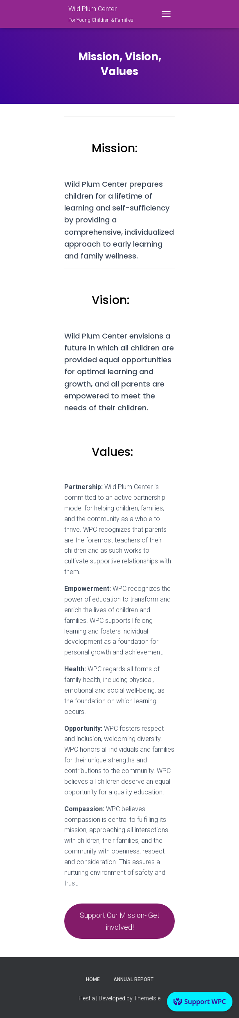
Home (93, 979)
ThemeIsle (147, 998)
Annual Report (133, 979)
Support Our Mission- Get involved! (120, 921)
